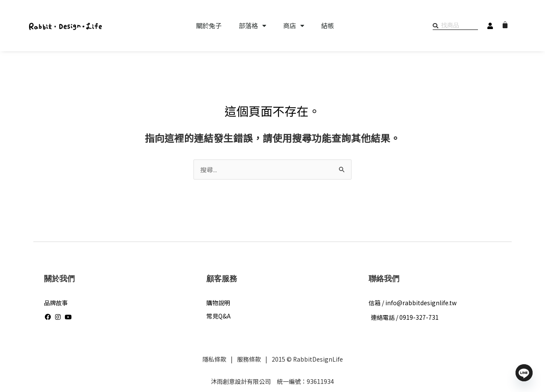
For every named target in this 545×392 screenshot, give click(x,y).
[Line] (524, 372)
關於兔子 (209, 25)
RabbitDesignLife (318, 359)
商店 (293, 25)
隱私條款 (214, 359)
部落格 (252, 25)
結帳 (327, 25)
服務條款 (249, 359)
